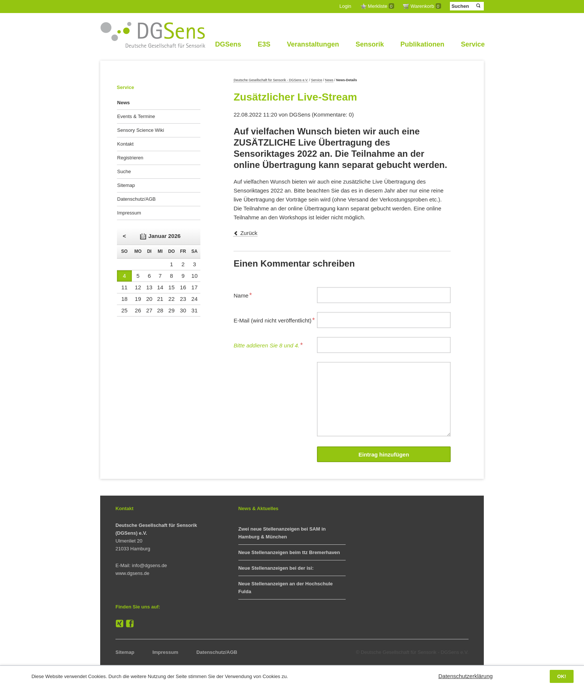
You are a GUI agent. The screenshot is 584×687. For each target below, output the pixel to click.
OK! (561, 676)
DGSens (228, 44)
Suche (124, 171)
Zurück (248, 233)
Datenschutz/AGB (136, 199)
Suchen (477, 6)
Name (245, 294)
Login (345, 6)
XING (119, 624)
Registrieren (130, 157)
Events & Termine (136, 116)
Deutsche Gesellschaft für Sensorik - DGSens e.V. (271, 80)
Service (473, 44)
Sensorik (370, 44)
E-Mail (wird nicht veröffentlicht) (274, 319)
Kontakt (125, 144)
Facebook (130, 624)
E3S (264, 44)
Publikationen (422, 44)
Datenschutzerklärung (465, 676)
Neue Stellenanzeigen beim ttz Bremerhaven (289, 552)
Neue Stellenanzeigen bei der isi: (276, 568)
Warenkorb (425, 6)
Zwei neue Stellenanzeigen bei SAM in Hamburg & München (282, 533)
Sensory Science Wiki (140, 130)
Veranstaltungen (313, 44)
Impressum (129, 213)
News (329, 80)
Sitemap (126, 185)
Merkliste (381, 6)
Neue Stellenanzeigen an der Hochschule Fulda (285, 587)
